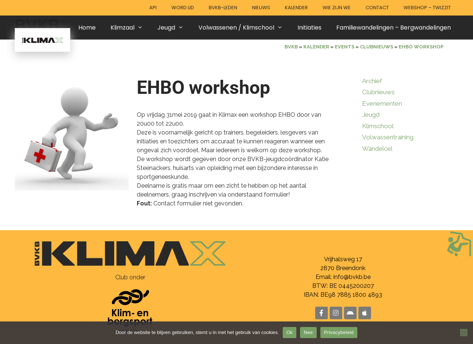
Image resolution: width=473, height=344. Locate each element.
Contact (377, 7)
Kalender (296, 7)
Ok (289, 332)
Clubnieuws (378, 92)
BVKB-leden (223, 7)
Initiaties (309, 27)
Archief (372, 81)
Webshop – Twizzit (427, 7)
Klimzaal (130, 28)
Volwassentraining (388, 137)
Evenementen (382, 103)
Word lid (182, 7)
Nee (308, 332)
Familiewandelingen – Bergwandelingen (393, 27)
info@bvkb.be (352, 276)
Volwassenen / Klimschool (244, 28)
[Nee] (463, 332)
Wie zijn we (337, 7)
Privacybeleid (339, 332)
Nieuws (261, 7)
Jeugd (174, 28)
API (153, 7)
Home (87, 27)
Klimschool (378, 126)
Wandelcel (377, 148)
